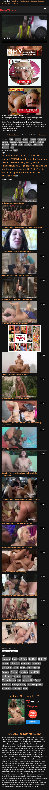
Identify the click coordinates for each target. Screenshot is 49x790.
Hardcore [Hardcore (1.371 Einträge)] (15, 165)
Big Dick (18, 139)
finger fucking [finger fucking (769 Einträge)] (18, 162)
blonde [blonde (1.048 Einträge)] (5, 159)
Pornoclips (14, 3)
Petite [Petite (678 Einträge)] (33, 169)
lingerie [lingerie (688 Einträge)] (34, 166)
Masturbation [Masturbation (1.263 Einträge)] (8, 169)
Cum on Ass (42, 139)
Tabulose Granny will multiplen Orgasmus (17, 275)
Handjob (32, 142)
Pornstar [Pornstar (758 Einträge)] (40, 169)
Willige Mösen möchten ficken (13, 203)
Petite (21, 145)
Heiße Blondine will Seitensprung (14, 571)
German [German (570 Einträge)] (36, 162)
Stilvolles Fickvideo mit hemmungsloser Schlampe (20, 595)
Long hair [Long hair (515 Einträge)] (42, 166)
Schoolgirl (28, 145)
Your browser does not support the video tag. (24, 29)
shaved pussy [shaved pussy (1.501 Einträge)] (23, 172)
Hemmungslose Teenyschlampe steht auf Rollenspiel (21, 499)
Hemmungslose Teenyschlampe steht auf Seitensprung (22, 227)
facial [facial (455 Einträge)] (4, 162)
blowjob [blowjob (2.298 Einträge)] (13, 159)
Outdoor (14, 145)
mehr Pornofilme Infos (9, 130)
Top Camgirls (24, 1)
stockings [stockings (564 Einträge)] (6, 176)
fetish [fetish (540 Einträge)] (9, 162)
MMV (15, 150)
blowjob (25, 139)
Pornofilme (14, 1)
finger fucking (23, 142)
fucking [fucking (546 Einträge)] (29, 162)
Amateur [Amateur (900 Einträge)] (6, 155)
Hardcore (40, 142)
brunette (33, 139)
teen (12, 147)
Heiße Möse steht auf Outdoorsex (14, 449)
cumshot (5, 142)
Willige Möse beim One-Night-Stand (15, 323)
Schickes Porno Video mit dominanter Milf (17, 299)
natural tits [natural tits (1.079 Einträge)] (24, 169)
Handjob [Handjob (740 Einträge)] (6, 166)
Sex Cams (5, 3)
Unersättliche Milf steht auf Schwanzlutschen (18, 644)
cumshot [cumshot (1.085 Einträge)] (32, 159)
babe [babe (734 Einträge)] (13, 155)
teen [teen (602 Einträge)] (13, 176)
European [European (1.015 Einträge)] (42, 159)
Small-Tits (5, 147)
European (13, 142)
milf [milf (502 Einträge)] (17, 169)
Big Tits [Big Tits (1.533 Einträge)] (37, 155)
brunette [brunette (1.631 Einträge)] (22, 159)
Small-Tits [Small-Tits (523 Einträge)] (35, 172)
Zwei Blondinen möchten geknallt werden (17, 523)
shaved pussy (38, 145)
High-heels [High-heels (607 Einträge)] (26, 166)
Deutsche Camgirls (37, 1)
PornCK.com (9, 10)
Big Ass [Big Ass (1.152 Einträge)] (20, 155)
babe (11, 139)
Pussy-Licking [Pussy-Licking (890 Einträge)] (9, 172)
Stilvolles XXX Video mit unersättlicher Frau (17, 251)
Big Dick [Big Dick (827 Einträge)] (28, 155)
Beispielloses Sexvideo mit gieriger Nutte (17, 547)
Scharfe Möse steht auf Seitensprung (15, 398)
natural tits (5, 145)
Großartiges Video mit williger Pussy (15, 374)
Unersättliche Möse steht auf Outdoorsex (17, 620)
